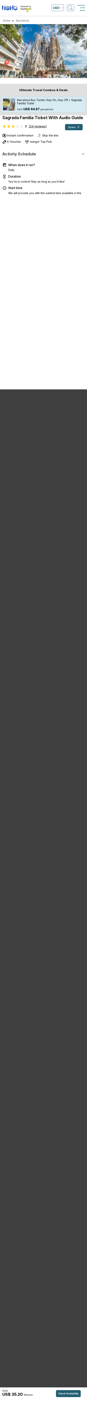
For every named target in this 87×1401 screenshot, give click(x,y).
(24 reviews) (38, 126)
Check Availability (68, 1393)
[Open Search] (70, 7)
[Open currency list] (57, 7)
